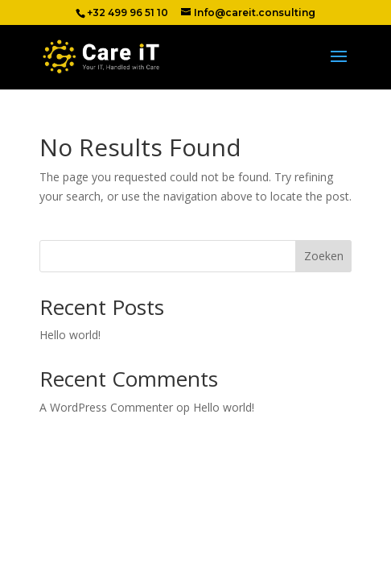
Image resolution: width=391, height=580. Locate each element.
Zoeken (324, 255)
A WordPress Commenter (106, 407)
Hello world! (70, 334)
